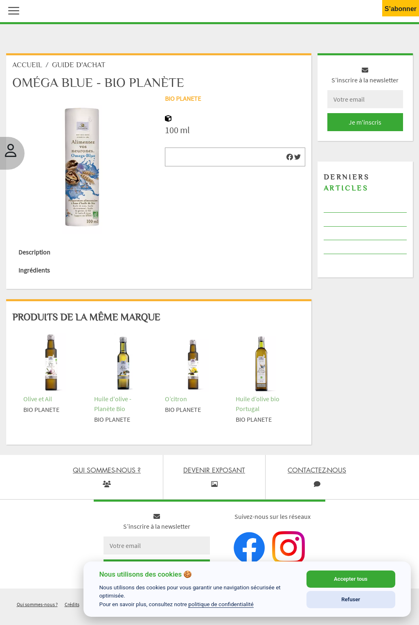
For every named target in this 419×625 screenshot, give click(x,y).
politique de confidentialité (221, 604)
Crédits (72, 604)
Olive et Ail (37, 399)
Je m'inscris (365, 122)
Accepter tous (350, 579)
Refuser (350, 599)
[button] (12, 10)
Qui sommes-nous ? (37, 604)
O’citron (176, 399)
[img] (289, 157)
